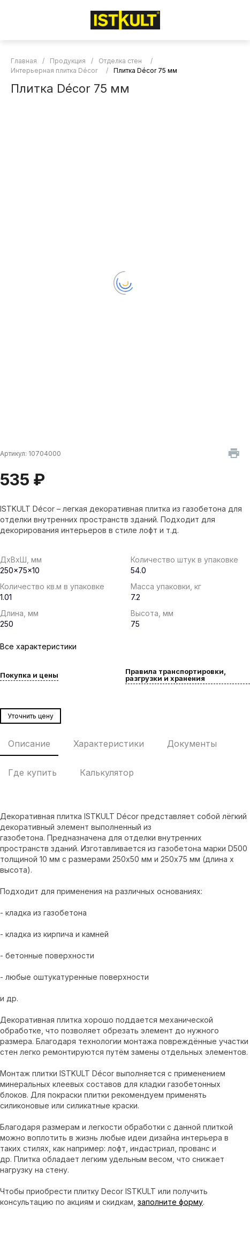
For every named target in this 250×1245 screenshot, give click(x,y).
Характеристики (108, 743)
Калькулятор (107, 772)
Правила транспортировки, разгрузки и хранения (175, 675)
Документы (192, 743)
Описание (29, 743)
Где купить (32, 772)
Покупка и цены (29, 675)
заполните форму (170, 1201)
